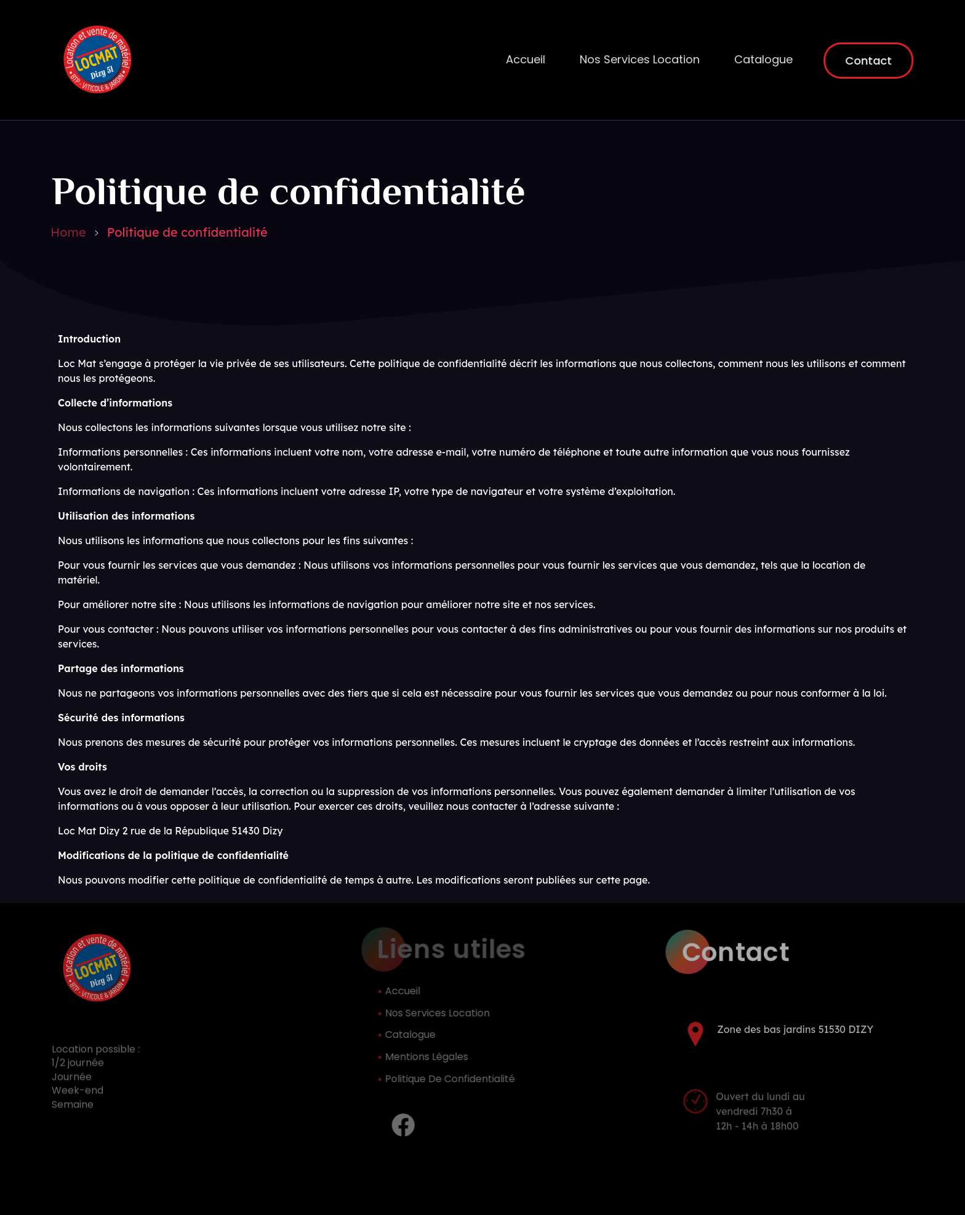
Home (68, 232)
